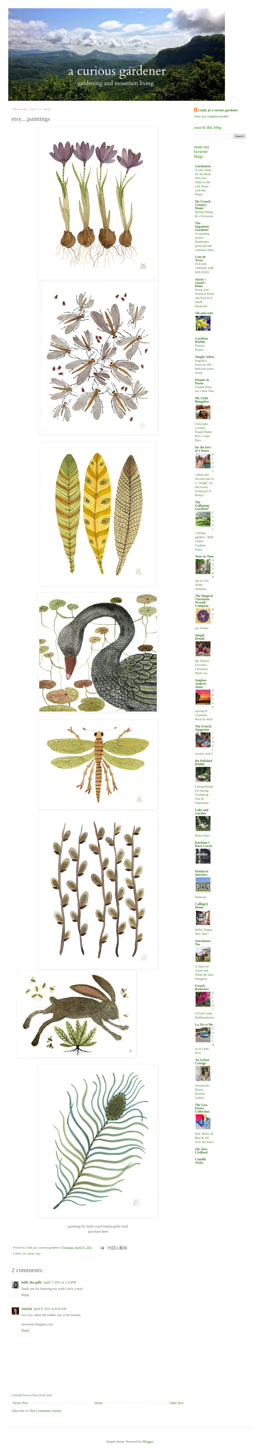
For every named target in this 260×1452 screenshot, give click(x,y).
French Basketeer (202, 987)
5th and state (204, 313)
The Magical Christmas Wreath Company (204, 600)
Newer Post (20, 1403)
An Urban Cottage (202, 1061)
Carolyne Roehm (201, 340)
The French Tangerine (203, 728)
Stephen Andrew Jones (200, 683)
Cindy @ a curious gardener (218, 110)
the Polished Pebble (203, 762)
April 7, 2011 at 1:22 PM (59, 1282)
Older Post (176, 1403)
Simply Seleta (204, 357)
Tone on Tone (204, 556)
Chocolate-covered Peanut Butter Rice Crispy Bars (203, 432)
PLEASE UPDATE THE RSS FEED (204, 268)
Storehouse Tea (202, 942)
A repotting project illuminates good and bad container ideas (204, 242)
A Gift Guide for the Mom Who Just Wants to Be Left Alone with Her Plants (203, 182)
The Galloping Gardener (202, 505)
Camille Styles (200, 1160)
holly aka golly (31, 1282)
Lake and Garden (201, 811)
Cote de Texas (200, 258)
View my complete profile (211, 116)
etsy (38, 1253)
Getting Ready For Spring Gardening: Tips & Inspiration (204, 794)
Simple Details (200, 636)
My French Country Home (203, 205)
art (24, 1253)
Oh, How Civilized (201, 1150)
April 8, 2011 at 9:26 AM (49, 1309)
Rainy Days (202, 835)
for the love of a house (203, 449)
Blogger (148, 1441)
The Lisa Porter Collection (202, 1108)
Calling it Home (201, 905)
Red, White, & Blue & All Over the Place (204, 1138)
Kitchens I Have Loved (203, 844)
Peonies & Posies (202, 381)
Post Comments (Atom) (45, 1411)
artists (30, 1253)
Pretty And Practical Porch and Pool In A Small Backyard (204, 298)
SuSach (26, 1309)
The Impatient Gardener (202, 226)
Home (99, 1403)
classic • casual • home (200, 283)
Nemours (201, 897)
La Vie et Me (204, 1024)
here (105, 1231)
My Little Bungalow (202, 399)
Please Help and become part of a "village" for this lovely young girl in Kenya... (204, 475)
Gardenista (203, 166)
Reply (25, 1295)
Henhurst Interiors (201, 873)
